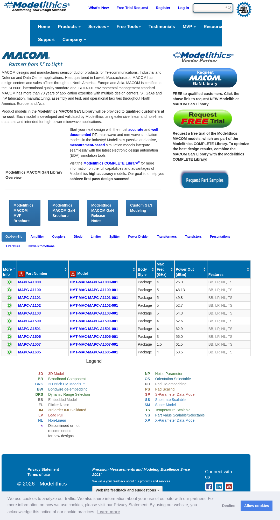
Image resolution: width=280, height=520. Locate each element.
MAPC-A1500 (29, 321)
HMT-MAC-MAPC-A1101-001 (94, 298)
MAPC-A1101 (29, 298)
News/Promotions (41, 246)
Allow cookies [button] (256, 506)
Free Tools (129, 26)
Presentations (220, 236)
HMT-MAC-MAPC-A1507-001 (94, 344)
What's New (99, 8)
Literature (249, 26)
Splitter (114, 236)
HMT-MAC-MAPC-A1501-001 (94, 329)
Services (98, 26)
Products (69, 26)
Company (74, 39)
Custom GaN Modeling (141, 208)
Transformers (167, 236)
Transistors (193, 236)
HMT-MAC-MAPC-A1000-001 (94, 282)
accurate (135, 129)
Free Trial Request (132, 8)
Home (44, 26)
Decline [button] (228, 506)
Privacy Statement (43, 469)
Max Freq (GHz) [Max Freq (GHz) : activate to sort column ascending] (161, 269)
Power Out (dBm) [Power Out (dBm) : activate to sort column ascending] (185, 272)
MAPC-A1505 (29, 336)
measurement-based (87, 145)
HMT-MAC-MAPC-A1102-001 (94, 305)
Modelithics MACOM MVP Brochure (23, 213)
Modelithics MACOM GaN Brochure (63, 210)
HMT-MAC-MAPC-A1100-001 (94, 290)
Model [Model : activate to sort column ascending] (79, 274)
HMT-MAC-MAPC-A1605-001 (94, 352)
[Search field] (213, 7)
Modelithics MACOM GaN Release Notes (102, 213)
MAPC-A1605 (29, 352)
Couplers (59, 236)
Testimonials (162, 26)
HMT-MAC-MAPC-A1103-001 (94, 313)
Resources (216, 26)
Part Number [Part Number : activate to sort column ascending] (32, 274)
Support (46, 39)
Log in (183, 8)
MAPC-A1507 (29, 344)
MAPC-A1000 (29, 282)
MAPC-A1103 (29, 313)
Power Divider (138, 236)
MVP (189, 26)
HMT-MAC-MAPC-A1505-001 (94, 336)
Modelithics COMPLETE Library (112, 163)
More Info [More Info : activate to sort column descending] (7, 272)
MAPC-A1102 (29, 305)
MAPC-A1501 (29, 329)
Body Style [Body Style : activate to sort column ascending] (142, 272)
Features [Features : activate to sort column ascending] (215, 274)
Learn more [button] (108, 512)
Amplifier (37, 236)
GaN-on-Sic (13, 236)
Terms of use (38, 475)
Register (163, 8)
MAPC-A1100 (29, 290)
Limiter (96, 236)
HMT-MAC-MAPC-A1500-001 (94, 321)
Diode (78, 236)
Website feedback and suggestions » (127, 490)
